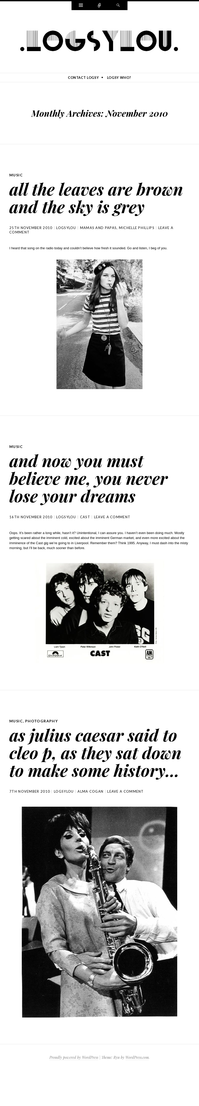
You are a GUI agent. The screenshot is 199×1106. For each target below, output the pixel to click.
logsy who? (119, 77)
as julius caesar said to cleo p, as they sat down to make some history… (99, 778)
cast (85, 535)
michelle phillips (136, 245)
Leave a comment (112, 535)
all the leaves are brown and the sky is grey (90, 205)
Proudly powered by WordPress (73, 1092)
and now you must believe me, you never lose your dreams (94, 495)
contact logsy (83, 77)
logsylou (66, 245)
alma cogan (90, 827)
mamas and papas (98, 245)
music (16, 175)
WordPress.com (137, 1092)
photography (41, 738)
